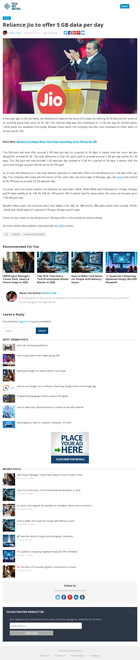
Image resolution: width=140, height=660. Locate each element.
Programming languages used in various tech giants (42, 396)
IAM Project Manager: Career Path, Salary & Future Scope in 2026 (16, 279)
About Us (44, 655)
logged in (23, 321)
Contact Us (59, 655)
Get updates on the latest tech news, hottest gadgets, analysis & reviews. (56, 619)
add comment (50, 32)
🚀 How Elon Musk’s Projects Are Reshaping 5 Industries (45, 536)
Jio (7, 234)
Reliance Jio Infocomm (35, 234)
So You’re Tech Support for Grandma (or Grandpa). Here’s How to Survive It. (54, 505)
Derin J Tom (15, 32)
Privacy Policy (77, 655)
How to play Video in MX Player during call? (38, 355)
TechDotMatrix (74, 650)
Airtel (120, 177)
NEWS (62, 225)
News (6, 18)
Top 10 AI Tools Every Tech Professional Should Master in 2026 (52, 279)
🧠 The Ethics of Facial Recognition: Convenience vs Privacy (46, 567)
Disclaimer (95, 655)
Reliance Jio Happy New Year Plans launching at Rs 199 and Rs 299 (57, 141)
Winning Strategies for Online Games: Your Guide (41, 370)
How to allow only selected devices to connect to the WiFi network (50, 407)
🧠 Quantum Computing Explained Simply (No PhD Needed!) (121, 279)
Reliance (16, 234)
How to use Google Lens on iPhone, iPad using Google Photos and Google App (56, 386)
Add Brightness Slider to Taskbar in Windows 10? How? (44, 422)
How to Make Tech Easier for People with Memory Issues (86, 279)
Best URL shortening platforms (32, 345)
